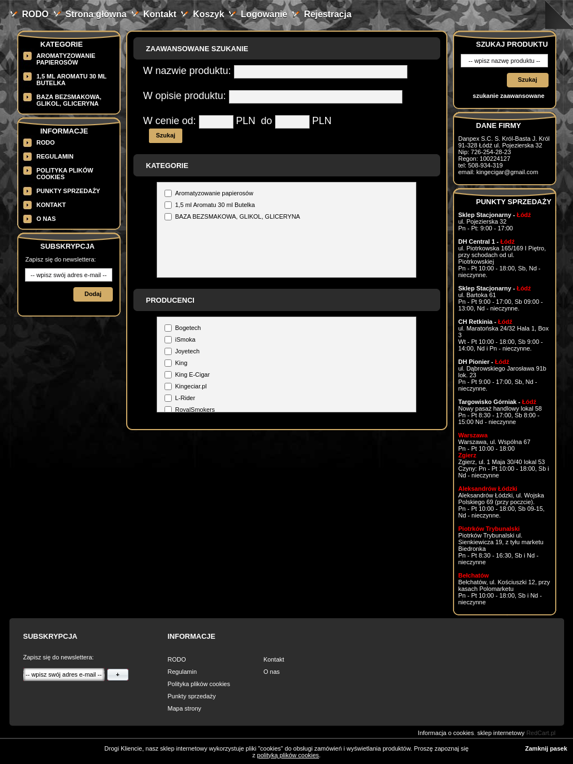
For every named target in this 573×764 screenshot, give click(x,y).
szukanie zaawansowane (509, 95)
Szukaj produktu (512, 44)
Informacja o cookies (446, 733)
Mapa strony (185, 708)
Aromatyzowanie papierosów (66, 59)
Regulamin (55, 156)
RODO (35, 14)
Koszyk (208, 14)
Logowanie (264, 14)
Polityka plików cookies (199, 684)
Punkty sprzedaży (69, 191)
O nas (46, 218)
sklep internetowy (501, 733)
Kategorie (62, 44)
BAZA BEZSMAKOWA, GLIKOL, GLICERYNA (69, 100)
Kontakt (160, 14)
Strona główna (96, 14)
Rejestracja (327, 14)
